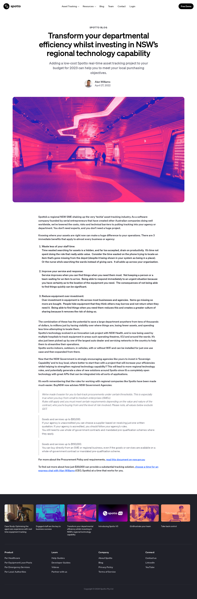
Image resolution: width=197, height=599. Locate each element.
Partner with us (59, 571)
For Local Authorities (15, 571)
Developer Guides (61, 562)
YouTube (149, 567)
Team (111, 6)
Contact (122, 6)
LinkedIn (150, 562)
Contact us (151, 558)
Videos (55, 567)
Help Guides (58, 558)
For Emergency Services (17, 567)
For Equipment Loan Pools (18, 562)
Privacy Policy (105, 567)
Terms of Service (107, 571)
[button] (70, 6)
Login (132, 6)
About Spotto (105, 558)
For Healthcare (12, 558)
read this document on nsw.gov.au (125, 459)
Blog (102, 6)
